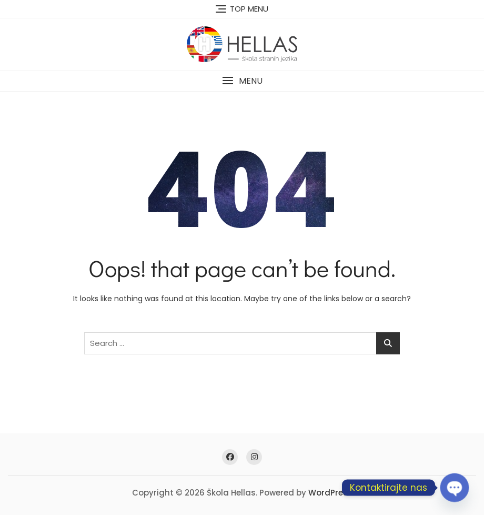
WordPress (330, 492)
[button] (242, 81)
